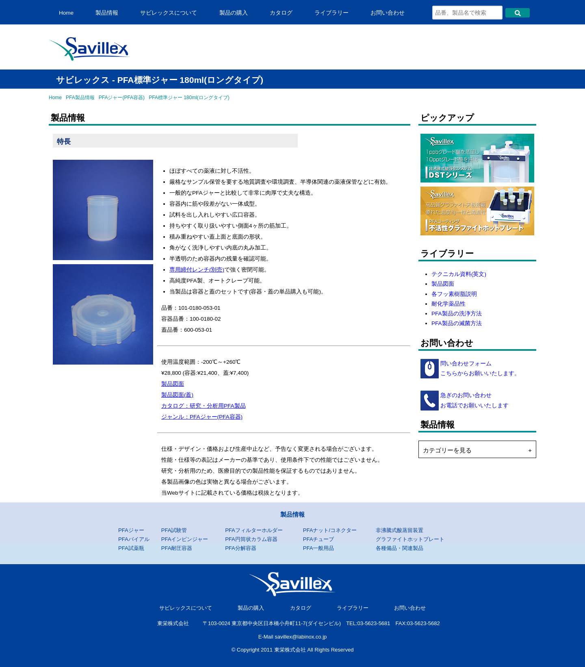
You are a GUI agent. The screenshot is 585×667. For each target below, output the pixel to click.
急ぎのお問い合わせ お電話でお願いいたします (474, 400)
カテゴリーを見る (447, 450)
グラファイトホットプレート (410, 539)
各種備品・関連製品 (399, 548)
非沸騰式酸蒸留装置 (399, 530)
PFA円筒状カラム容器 (251, 539)
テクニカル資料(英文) (458, 274)
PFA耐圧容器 (177, 548)
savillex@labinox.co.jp (301, 637)
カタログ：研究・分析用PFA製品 (203, 406)
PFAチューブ (318, 539)
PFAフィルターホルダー (254, 530)
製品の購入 (233, 13)
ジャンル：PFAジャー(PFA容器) (202, 417)
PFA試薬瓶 (131, 548)
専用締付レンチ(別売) (196, 270)
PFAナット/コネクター (330, 530)
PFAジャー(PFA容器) (122, 97)
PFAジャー (131, 530)
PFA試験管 (174, 530)
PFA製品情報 (80, 97)
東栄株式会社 (173, 623)
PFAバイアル (134, 539)
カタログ (281, 13)
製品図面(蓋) (177, 395)
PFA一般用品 (318, 548)
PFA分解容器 (240, 548)
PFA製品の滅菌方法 (456, 323)
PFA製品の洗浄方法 (456, 314)
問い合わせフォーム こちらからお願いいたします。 (479, 368)
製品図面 (172, 384)
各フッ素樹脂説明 (454, 294)
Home (66, 13)
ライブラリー (331, 13)
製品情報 (106, 13)
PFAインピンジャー (184, 539)
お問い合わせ (387, 13)
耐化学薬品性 (448, 304)
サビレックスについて (168, 13)
